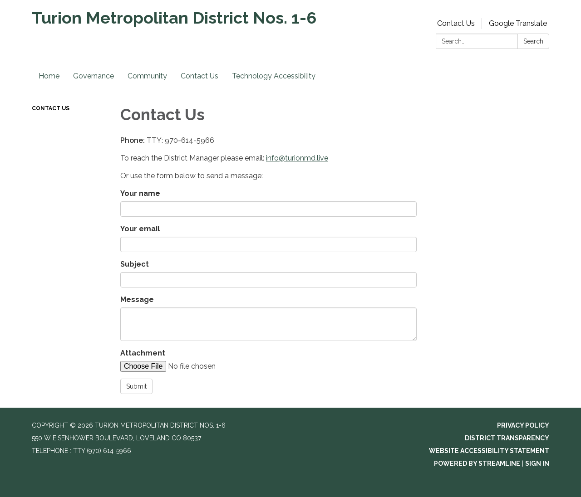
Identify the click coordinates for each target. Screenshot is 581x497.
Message (137, 299)
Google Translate (518, 23)
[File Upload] (197, 366)
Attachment (142, 353)
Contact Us (456, 23)
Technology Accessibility (273, 76)
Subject (134, 264)
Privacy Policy (523, 425)
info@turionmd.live (297, 158)
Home (49, 76)
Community (147, 76)
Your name (140, 193)
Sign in (537, 463)
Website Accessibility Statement (489, 450)
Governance (93, 76)
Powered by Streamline (477, 463)
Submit (136, 386)
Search (533, 41)
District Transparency (507, 438)
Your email (140, 228)
